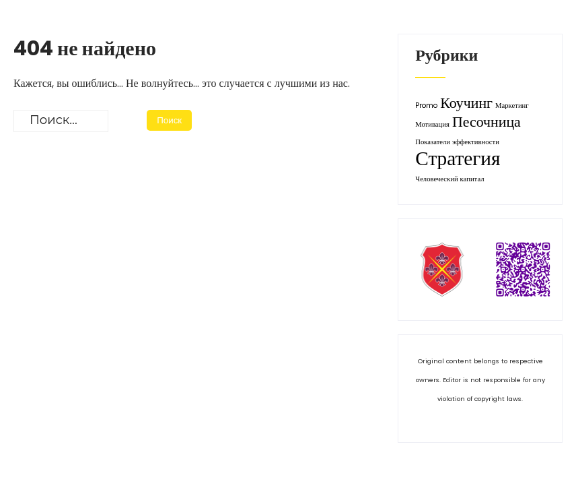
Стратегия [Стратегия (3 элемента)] (457, 158)
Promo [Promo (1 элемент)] (426, 105)
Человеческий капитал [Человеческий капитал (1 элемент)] (449, 179)
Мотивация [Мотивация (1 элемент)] (432, 124)
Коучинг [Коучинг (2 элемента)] (466, 102)
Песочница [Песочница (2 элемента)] (486, 121)
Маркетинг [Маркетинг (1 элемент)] (512, 105)
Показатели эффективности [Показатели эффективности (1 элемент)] (457, 142)
